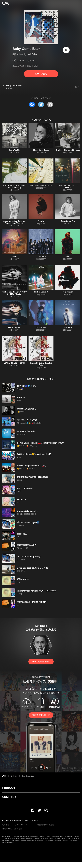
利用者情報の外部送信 (45, 825)
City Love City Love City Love (68, 150)
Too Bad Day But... (14, 327)
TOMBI (14, 257)
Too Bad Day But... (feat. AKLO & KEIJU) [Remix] (14, 293)
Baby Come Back (28, 776)
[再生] (66, 50)
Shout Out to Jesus (41, 150)
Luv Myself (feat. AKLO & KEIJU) (68, 186)
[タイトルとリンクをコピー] (50, 104)
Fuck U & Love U (41, 292)
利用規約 (5, 825)
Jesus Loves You (68, 221)
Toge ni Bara (68, 292)
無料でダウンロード (40, 715)
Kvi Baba (32, 54)
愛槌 (67, 257)
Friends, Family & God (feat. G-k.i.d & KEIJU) (14, 186)
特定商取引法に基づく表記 (12, 829)
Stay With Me (14, 150)
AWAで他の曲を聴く (41, 661)
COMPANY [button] (9, 797)
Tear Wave (68, 327)
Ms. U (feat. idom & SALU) (40, 185)
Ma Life (41, 221)
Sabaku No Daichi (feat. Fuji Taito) (41, 364)
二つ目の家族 (41, 257)
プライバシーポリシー (23, 825)
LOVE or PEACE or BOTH (14, 363)
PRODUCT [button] (8, 788)
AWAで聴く (41, 73)
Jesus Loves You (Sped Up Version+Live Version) (14, 222)
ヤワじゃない (41, 327)
